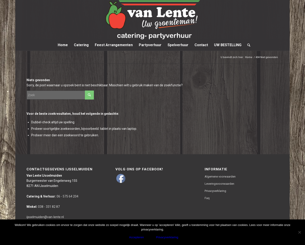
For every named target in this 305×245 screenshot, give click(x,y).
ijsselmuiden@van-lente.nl (45, 217)
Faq (207, 198)
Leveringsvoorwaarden (219, 183)
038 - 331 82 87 (43, 206)
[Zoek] (247, 45)
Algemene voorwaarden (220, 176)
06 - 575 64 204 (52, 196)
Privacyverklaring (215, 191)
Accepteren (136, 237)
